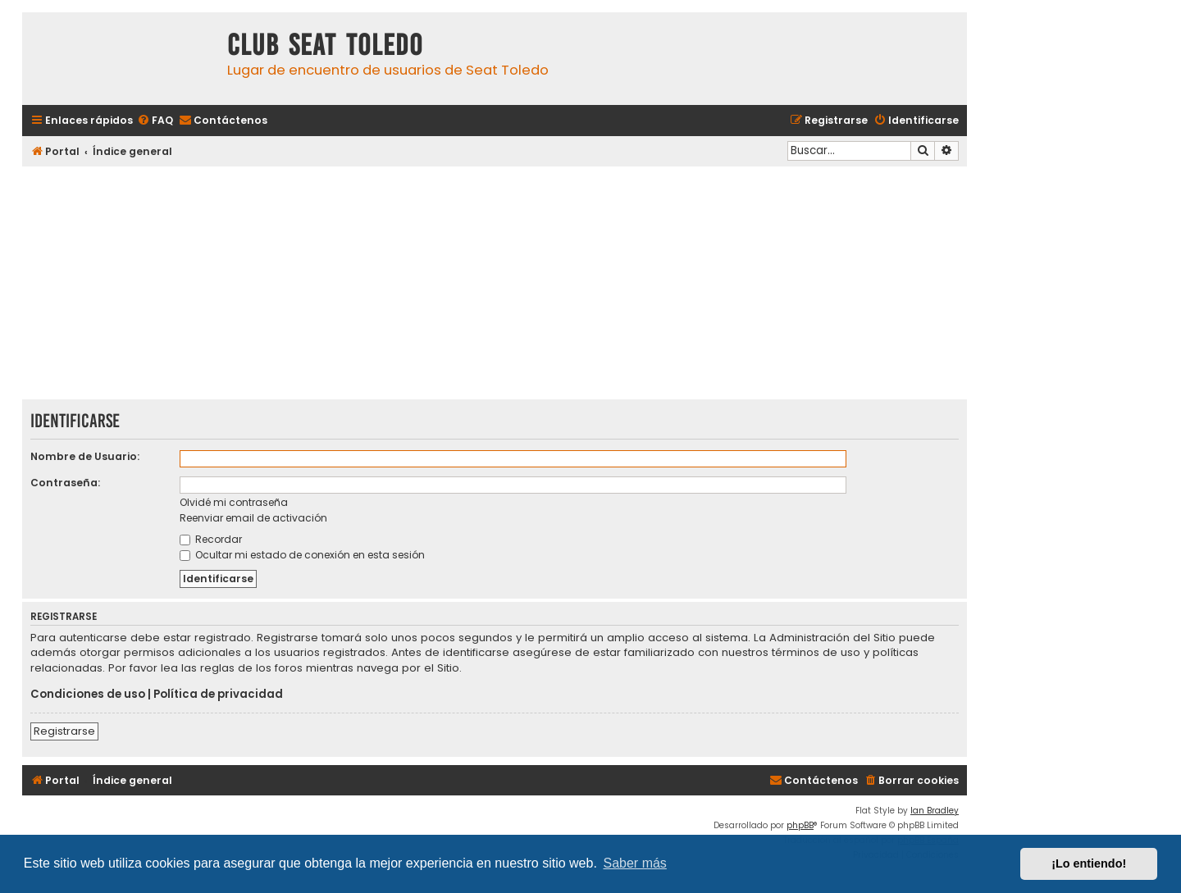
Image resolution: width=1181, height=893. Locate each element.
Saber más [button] (635, 863)
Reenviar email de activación (253, 518)
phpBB (800, 825)
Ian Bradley (934, 810)
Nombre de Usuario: (84, 456)
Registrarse (64, 731)
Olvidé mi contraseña (234, 502)
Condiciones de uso (87, 694)
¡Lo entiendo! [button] (1088, 863)
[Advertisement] (494, 284)
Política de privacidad (218, 694)
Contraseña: (65, 483)
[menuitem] (155, 121)
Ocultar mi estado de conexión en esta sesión (302, 555)
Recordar (211, 539)
